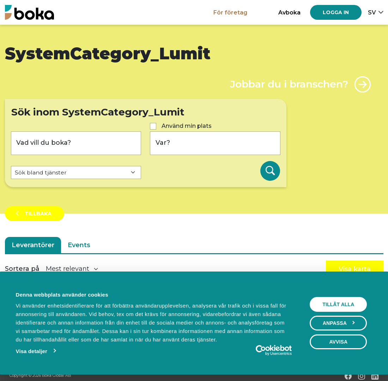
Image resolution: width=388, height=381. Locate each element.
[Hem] (29, 12)
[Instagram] (361, 376)
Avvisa (338, 342)
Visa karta (355, 269)
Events (79, 245)
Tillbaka (37, 213)
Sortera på (22, 269)
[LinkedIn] (374, 376)
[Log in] (336, 12)
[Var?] (215, 143)
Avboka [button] (289, 12)
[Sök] (270, 171)
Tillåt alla (338, 304)
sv (372, 12)
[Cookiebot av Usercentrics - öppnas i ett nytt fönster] (261, 350)
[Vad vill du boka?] (76, 143)
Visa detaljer (31, 351)
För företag (230, 12)
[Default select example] (76, 172)
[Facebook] (348, 376)
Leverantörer (33, 245)
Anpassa (339, 323)
